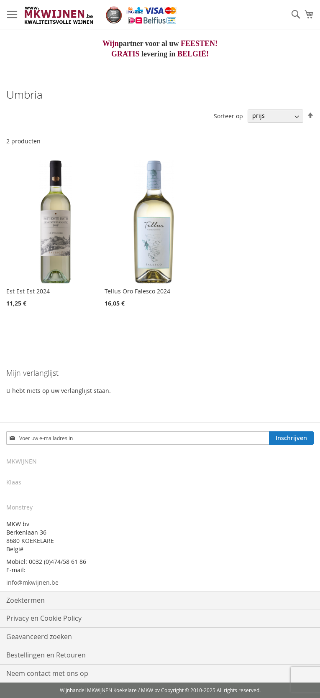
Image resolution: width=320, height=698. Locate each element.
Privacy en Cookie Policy (44, 618)
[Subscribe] (291, 438)
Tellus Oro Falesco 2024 (137, 291)
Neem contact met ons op (47, 673)
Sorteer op (228, 116)
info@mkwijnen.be (32, 582)
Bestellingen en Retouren (46, 655)
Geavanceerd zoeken (39, 636)
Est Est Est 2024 (28, 291)
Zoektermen (25, 600)
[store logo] (100, 15)
